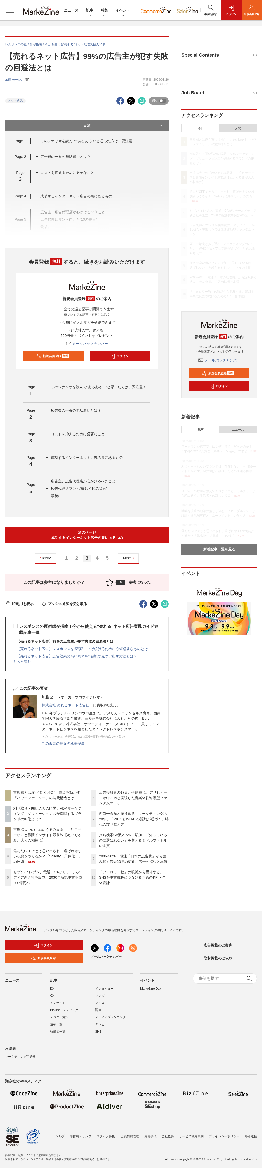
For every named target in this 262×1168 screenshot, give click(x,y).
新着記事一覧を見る (219, 549)
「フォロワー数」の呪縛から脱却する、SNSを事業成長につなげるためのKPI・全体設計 (132, 877)
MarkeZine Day (150, 988)
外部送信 (251, 1136)
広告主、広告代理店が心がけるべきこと (83, 481)
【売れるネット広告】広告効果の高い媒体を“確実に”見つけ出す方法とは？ (77, 656)
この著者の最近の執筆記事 (63, 743)
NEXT (129, 558)
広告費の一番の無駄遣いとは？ (65, 157)
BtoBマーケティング (64, 1010)
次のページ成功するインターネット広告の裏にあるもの (87, 535)
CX (52, 995)
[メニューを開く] (10, 10)
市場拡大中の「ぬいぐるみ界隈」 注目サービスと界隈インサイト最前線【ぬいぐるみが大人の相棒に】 (47, 834)
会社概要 (168, 1136)
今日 (201, 128)
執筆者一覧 (58, 1031)
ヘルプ (60, 1136)
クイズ (99, 1003)
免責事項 (150, 1136)
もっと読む (22, 662)
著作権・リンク (80, 1136)
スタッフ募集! (106, 1136)
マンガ (99, 995)
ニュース (71, 10)
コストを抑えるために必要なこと (67, 173)
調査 (98, 1010)
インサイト (58, 1003)
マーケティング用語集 (20, 1056)
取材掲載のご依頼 (218, 958)
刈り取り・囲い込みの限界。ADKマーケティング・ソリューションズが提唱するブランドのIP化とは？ (47, 813)
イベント (123, 10)
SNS (98, 1031)
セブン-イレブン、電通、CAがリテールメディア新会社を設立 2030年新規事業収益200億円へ (47, 877)
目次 (123, 125)
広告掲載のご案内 (218, 945)
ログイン (119, 356)
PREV (44, 558)
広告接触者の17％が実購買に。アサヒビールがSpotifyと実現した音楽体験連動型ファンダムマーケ (133, 797)
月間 (238, 128)
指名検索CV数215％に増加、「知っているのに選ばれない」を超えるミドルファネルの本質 (133, 840)
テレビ (99, 1024)
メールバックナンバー (87, 344)
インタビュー (104, 988)
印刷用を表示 (19, 604)
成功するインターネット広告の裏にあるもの (87, 457)
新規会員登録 (52, 356)
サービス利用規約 (191, 1136)
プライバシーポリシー (224, 1136)
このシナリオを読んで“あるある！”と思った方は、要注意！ (88, 141)
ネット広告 (15, 101)
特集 (104, 10)
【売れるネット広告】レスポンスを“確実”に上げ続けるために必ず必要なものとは (82, 649)
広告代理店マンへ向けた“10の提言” (79, 488)
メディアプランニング (110, 1017)
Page (20, 141)
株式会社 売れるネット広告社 (65, 705)
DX (52, 988)
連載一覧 (56, 1024)
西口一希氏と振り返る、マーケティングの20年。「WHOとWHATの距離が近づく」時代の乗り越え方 (134, 819)
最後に (56, 496)
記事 (89, 10)
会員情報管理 (130, 1136)
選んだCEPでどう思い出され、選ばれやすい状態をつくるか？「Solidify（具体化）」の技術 (47, 856)
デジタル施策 (59, 1017)
